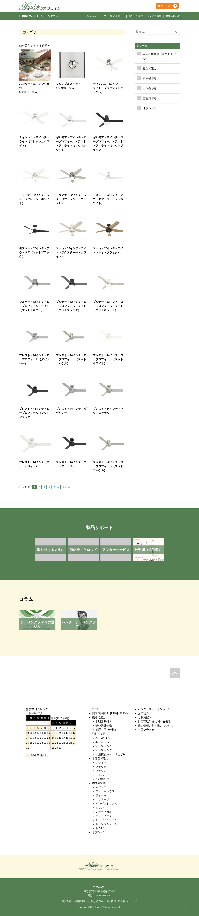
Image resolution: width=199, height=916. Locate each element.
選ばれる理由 (136, 16)
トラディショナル (106, 820)
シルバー (100, 774)
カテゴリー (143, 46)
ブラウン (100, 770)
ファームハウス (105, 791)
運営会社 (66, 901)
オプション (150, 108)
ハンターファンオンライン (154, 709)
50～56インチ (104, 746)
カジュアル (102, 787)
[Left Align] (176, 32)
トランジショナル (106, 824)
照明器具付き (103, 721)
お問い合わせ (173, 16)
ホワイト (100, 762)
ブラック (100, 766)
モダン (99, 807)
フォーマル (102, 795)
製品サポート (117, 16)
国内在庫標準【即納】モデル (159, 56)
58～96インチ (104, 750)
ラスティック (103, 815)
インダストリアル (106, 803)
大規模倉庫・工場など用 (110, 754)
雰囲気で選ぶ (100, 783)
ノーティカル (103, 811)
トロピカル (102, 828)
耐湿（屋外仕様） (106, 729)
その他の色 (102, 778)
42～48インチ (104, 742)
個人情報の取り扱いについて (156, 725)
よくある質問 (154, 16)
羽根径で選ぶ (100, 733)
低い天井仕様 (103, 725)
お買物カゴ (145, 713)
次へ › (56, 487)
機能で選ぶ (99, 717)
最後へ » (66, 487)
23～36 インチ (104, 737)
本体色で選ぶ (100, 758)
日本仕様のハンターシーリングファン (39, 16)
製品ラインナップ (96, 16)
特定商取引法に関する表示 (154, 721)
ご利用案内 (145, 717)
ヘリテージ (102, 799)
